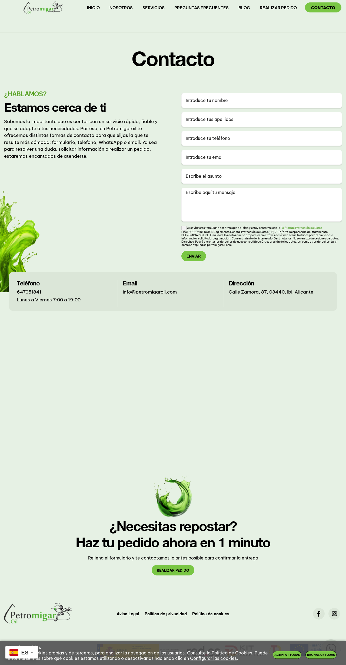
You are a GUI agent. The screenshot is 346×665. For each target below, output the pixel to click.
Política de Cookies (232, 653)
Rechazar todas (321, 655)
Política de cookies (210, 613)
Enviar (194, 256)
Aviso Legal (128, 613)
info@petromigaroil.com (150, 292)
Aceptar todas (287, 655)
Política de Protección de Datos (301, 227)
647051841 (29, 292)
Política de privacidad (166, 613)
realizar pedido (173, 570)
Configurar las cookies (213, 658)
